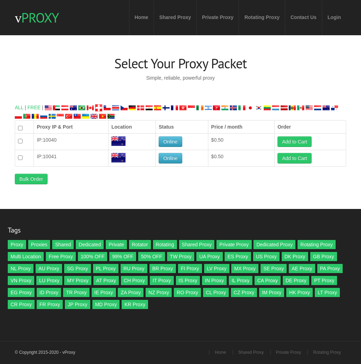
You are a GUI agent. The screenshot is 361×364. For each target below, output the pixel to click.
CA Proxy (267, 280)
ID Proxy (49, 292)
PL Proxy (106, 268)
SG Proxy (77, 268)
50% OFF (151, 256)
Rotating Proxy (262, 17)
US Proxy (266, 256)
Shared (63, 244)
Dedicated (90, 244)
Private (116, 244)
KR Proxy (134, 304)
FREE (34, 107)
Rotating (165, 244)
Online (170, 141)
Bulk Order (31, 179)
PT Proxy (324, 280)
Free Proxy (61, 256)
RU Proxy (134, 268)
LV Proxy (217, 268)
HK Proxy (299, 292)
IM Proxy (271, 292)
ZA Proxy (131, 292)
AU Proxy (48, 268)
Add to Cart (294, 141)
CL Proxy (216, 292)
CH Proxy (134, 280)
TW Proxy (180, 256)
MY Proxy (77, 280)
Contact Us (303, 17)
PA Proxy (330, 268)
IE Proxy (103, 292)
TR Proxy (76, 292)
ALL (19, 107)
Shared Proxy (175, 17)
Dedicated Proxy (274, 244)
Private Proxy (218, 17)
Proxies (39, 244)
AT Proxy (106, 280)
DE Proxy (296, 280)
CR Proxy (21, 304)
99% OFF (122, 256)
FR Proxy (49, 304)
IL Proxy (241, 280)
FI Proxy (190, 268)
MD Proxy (106, 304)
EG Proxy (21, 292)
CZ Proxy (244, 292)
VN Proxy (21, 280)
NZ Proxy (158, 292)
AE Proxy (302, 268)
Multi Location (26, 256)
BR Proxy (162, 268)
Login (334, 17)
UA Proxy (209, 256)
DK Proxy (294, 256)
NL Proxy (21, 268)
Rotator (140, 244)
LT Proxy (327, 292)
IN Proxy (214, 280)
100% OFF (93, 256)
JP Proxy (77, 304)
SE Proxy (273, 268)
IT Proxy (162, 280)
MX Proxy (245, 268)
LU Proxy (49, 280)
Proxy (17, 244)
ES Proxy (237, 256)
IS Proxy (188, 280)
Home (141, 17)
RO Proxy (187, 292)
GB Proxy (323, 256)
